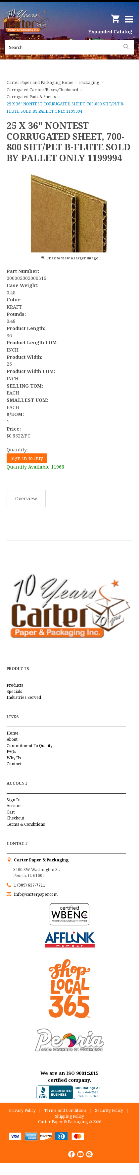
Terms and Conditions (65, 1110)
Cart (11, 812)
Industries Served (24, 697)
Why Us (14, 758)
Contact (14, 764)
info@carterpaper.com (35, 894)
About (12, 739)
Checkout (15, 818)
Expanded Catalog (110, 31)
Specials (14, 691)
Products (15, 685)
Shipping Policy (69, 1116)
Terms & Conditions (26, 824)
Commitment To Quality (30, 745)
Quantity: (17, 449)
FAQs (11, 751)
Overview (26, 498)
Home (13, 733)
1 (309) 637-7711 (29, 885)
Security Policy (109, 1110)
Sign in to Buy (27, 458)
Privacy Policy (22, 1110)
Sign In (14, 800)
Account (14, 806)
